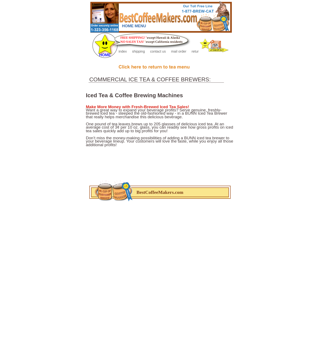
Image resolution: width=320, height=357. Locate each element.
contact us (158, 51)
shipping (139, 51)
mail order (179, 51)
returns (196, 51)
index (123, 51)
